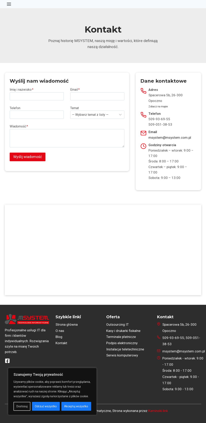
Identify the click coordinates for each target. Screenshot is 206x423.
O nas (60, 331)
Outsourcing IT (117, 324)
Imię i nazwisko (21, 89)
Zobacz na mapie (158, 106)
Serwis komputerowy (122, 355)
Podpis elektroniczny (122, 343)
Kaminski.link (158, 411)
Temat (74, 108)
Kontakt (61, 343)
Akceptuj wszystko (76, 406)
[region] (52, 391)
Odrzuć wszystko (46, 406)
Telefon (15, 108)
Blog (59, 337)
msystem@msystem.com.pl (169, 138)
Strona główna (67, 324)
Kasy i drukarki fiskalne (123, 331)
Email (75, 89)
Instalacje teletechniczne (125, 349)
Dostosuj (22, 406)
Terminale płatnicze (121, 337)
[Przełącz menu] (9, 4)
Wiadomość (19, 126)
